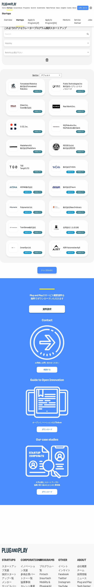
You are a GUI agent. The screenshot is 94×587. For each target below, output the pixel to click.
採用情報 (82, 574)
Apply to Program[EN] (51, 21)
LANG (91, 8)
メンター (6, 582)
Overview (8, 20)
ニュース (82, 578)
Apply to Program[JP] (33, 21)
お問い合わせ (82, 8)
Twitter (62, 578)
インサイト (64, 570)
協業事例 (25, 582)
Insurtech (45, 578)
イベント (63, 566)
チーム (80, 570)
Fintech (44, 574)
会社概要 (82, 566)
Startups (20, 20)
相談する (47, 369)
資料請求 (47, 309)
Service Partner (77, 21)
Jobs (90, 20)
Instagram (64, 582)
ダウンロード (47, 429)
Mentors (66, 20)
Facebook (63, 574)
